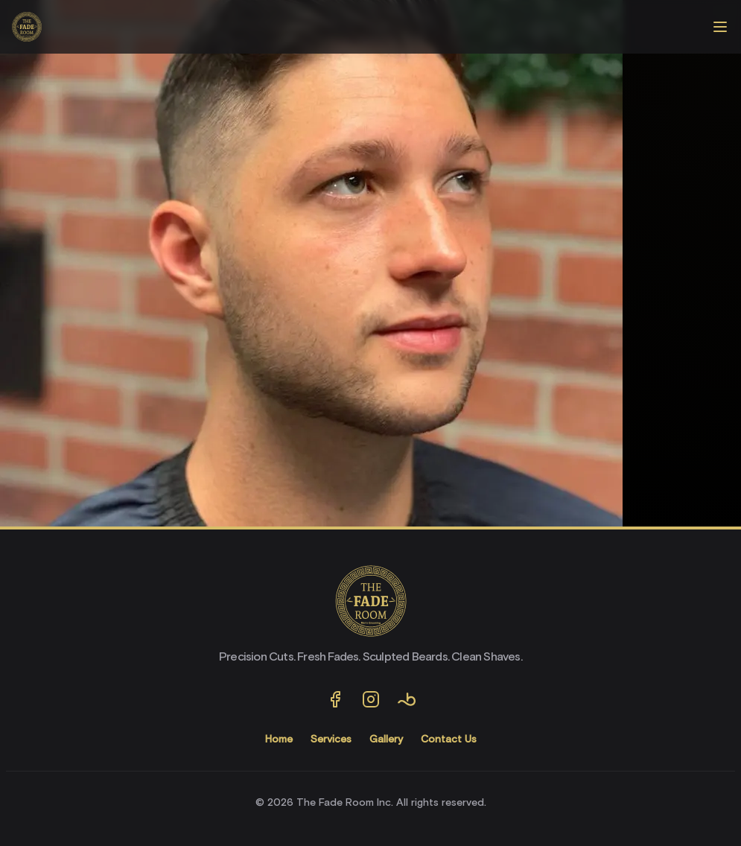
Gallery (386, 739)
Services (331, 739)
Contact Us (449, 739)
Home (279, 739)
